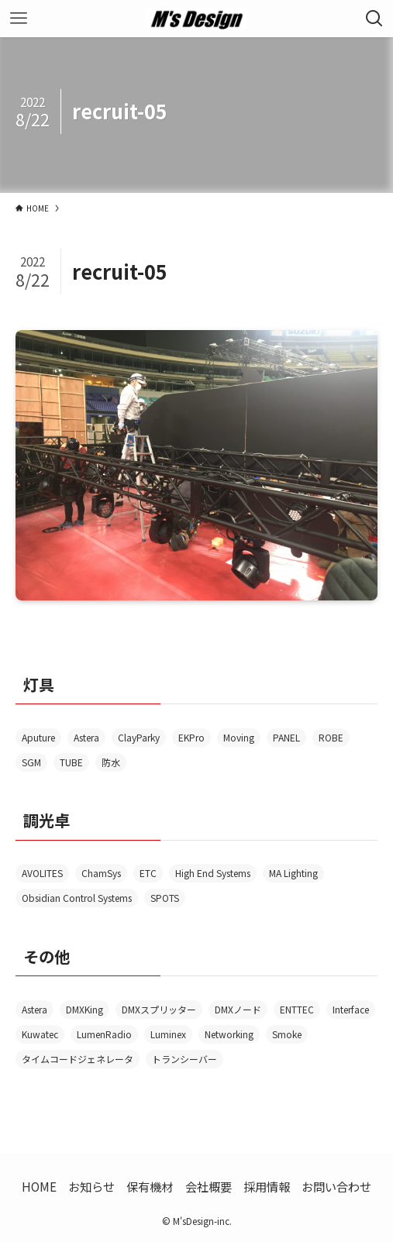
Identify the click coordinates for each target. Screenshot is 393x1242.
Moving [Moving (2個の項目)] (238, 737)
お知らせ (91, 1186)
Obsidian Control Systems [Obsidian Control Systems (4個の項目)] (77, 897)
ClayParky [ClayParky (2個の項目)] (139, 737)
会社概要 (208, 1186)
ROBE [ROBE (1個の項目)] (331, 737)
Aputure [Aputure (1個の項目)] (38, 737)
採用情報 (266, 1186)
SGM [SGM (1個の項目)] (31, 762)
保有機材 (149, 1186)
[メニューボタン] (18, 18)
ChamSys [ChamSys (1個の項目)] (101, 872)
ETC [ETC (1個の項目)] (148, 872)
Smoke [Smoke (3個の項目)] (287, 1034)
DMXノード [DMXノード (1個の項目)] (238, 1009)
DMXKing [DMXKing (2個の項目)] (84, 1009)
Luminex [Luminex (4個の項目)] (168, 1034)
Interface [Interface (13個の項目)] (351, 1009)
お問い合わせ (336, 1186)
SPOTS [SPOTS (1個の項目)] (164, 897)
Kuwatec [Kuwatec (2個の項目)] (40, 1034)
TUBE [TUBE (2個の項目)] (71, 762)
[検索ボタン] (374, 18)
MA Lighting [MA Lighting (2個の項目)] (293, 872)
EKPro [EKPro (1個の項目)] (191, 737)
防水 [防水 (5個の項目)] (111, 762)
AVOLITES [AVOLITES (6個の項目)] (42, 872)
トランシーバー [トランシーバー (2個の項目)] (184, 1058)
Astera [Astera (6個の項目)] (86, 737)
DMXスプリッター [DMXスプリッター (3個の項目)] (159, 1009)
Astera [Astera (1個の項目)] (34, 1009)
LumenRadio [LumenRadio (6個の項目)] (104, 1034)
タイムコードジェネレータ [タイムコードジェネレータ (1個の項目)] (77, 1058)
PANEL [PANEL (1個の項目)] (286, 737)
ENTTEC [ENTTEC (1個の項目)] (297, 1009)
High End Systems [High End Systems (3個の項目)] (212, 872)
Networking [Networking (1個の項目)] (229, 1034)
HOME (39, 1186)
